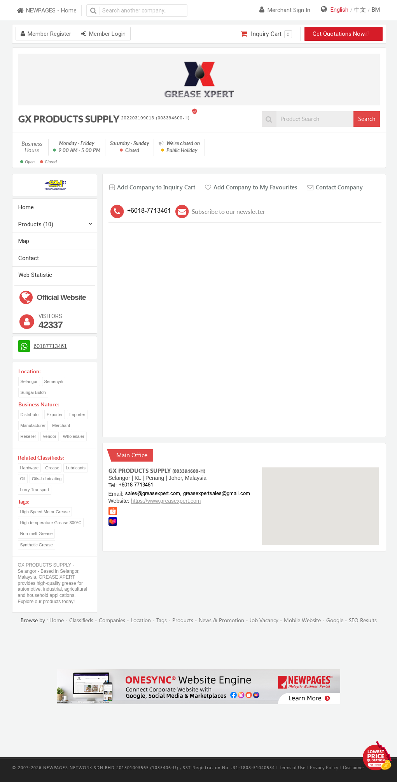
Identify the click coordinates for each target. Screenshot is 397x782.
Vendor (49, 436)
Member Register (46, 33)
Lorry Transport (34, 489)
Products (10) (35, 224)
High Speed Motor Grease (45, 511)
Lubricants (76, 467)
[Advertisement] (198, 647)
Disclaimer (353, 767)
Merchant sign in (284, 10)
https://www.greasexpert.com (166, 501)
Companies (112, 620)
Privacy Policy (324, 767)
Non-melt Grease (36, 533)
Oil (22, 478)
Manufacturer (33, 425)
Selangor (29, 381)
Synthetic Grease (36, 544)
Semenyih (53, 381)
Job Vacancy (264, 620)
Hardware (29, 467)
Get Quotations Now (343, 33)
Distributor (30, 414)
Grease (52, 467)
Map (23, 241)
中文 (360, 9)
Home (26, 207)
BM (376, 9)
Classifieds (81, 620)
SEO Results (363, 620)
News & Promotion (221, 620)
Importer (77, 414)
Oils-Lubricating (46, 478)
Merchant (61, 425)
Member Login (103, 33)
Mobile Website (302, 620)
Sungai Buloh (33, 392)
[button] (320, 499)
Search (366, 118)
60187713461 (50, 346)
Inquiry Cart (266, 34)
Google (334, 620)
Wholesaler (73, 436)
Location (141, 620)
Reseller (28, 436)
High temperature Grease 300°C (51, 522)
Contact (28, 258)
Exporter (55, 414)
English (339, 9)
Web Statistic (35, 274)
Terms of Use (292, 767)
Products (182, 620)
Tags (161, 620)
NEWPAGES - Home (46, 10)
